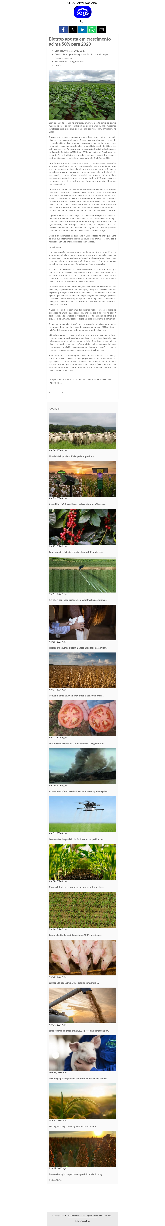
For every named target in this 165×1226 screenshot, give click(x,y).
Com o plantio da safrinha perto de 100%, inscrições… (75, 935)
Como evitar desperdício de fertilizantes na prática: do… (76, 839)
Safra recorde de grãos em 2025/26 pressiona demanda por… (79, 1030)
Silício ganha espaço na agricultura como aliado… (73, 1126)
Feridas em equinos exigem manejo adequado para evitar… (78, 647)
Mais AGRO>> (55, 1180)
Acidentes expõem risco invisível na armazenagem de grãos (78, 791)
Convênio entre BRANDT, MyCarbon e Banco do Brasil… (76, 695)
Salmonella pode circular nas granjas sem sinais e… (74, 982)
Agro (82, 21)
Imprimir (59, 65)
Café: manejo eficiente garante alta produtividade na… (76, 552)
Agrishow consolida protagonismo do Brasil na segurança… (78, 599)
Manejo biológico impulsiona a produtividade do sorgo (76, 1174)
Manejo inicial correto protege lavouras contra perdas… (76, 887)
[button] (63, 29)
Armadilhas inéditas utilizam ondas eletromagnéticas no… (77, 504)
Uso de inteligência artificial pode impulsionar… (72, 456)
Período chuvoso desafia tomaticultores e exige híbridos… (77, 743)
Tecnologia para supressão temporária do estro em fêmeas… (79, 1078)
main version (82, 1221)
